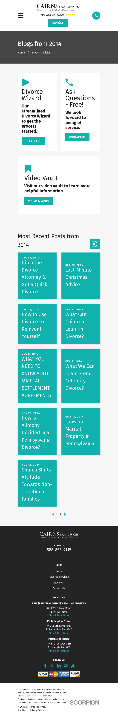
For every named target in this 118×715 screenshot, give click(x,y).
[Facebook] (45, 666)
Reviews (59, 582)
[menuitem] (22, 710)
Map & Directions (59, 615)
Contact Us (59, 588)
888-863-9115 (59, 549)
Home (59, 571)
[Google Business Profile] (66, 666)
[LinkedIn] (59, 666)
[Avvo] (73, 666)
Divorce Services (59, 576)
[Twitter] (52, 666)
